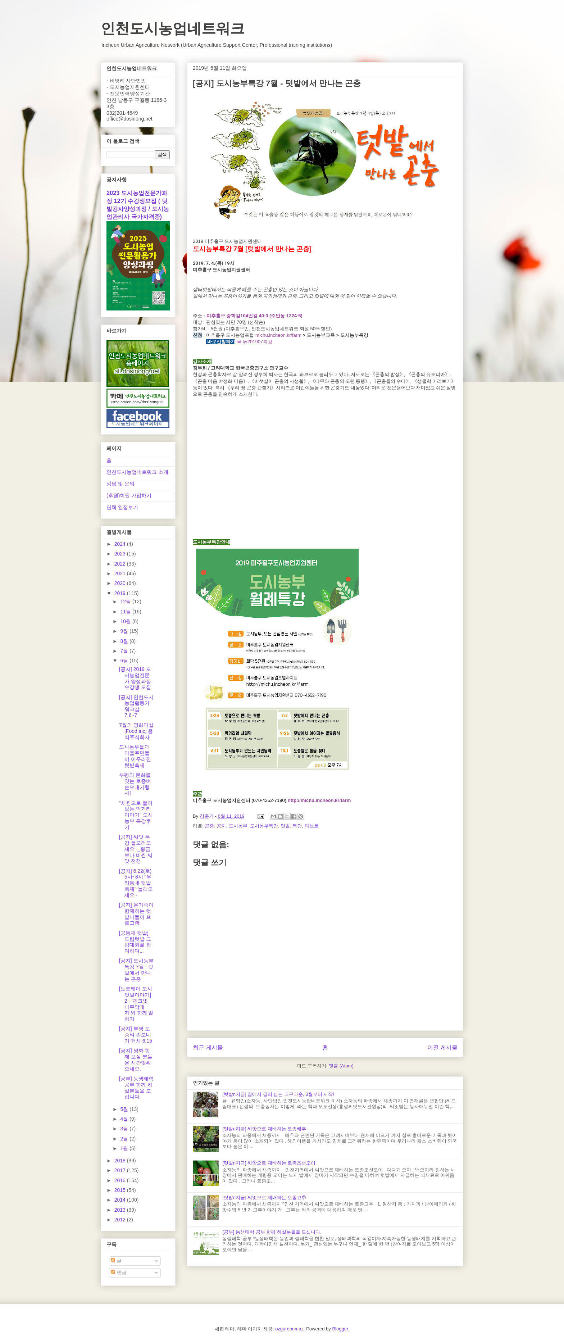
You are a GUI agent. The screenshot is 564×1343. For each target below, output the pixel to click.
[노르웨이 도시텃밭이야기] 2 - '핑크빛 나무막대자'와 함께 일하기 (136, 1004)
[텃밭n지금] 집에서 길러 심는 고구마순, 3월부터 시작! (278, 1094)
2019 (120, 593)
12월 (126, 601)
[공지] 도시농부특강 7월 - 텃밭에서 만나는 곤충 (136, 969)
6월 (124, 660)
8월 (124, 641)
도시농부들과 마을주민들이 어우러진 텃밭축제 (135, 756)
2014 (120, 1200)
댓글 (119, 1272)
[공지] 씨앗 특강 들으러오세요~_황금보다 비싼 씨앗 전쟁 (136, 849)
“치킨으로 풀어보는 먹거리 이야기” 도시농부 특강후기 (136, 815)
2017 (120, 1170)
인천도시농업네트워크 (173, 28)
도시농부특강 (264, 826)
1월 (124, 1148)
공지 (221, 826)
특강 (297, 826)
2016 (120, 1180)
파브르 (312, 826)
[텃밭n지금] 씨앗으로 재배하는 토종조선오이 (268, 1163)
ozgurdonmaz (289, 1328)
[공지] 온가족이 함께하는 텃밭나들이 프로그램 (136, 914)
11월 (126, 611)
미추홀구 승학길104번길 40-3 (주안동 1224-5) (254, 315)
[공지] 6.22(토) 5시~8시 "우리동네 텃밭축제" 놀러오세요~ (136, 883)
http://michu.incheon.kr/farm (319, 800)
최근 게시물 (208, 1047)
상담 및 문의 (120, 483)
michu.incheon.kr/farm (278, 335)
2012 (120, 1219)
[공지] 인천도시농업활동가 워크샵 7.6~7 (136, 706)
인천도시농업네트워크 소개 (137, 472)
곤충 (209, 826)
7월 (124, 651)
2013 (120, 1210)
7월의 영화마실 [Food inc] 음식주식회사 (136, 731)
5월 (124, 1109)
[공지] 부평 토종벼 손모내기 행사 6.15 (135, 1035)
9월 (124, 631)
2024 (120, 544)
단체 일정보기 (122, 507)
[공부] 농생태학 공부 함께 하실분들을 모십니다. (272, 1232)
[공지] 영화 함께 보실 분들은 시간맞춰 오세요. (136, 1059)
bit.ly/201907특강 (254, 341)
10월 (126, 621)
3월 (124, 1128)
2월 (124, 1139)
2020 (120, 583)
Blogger (340, 1328)
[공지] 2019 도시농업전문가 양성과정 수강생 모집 (135, 678)
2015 (120, 1190)
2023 (120, 554)
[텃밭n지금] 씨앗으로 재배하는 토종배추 (264, 1128)
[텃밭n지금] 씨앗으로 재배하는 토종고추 (264, 1197)
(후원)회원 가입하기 (128, 495)
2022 (120, 564)
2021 (120, 573)
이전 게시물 (442, 1047)
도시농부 (238, 826)
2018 (120, 1160)
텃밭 (285, 826)
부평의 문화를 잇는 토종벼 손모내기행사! (135, 784)
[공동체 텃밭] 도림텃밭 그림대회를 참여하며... (135, 942)
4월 (124, 1119)
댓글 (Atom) (341, 1065)
